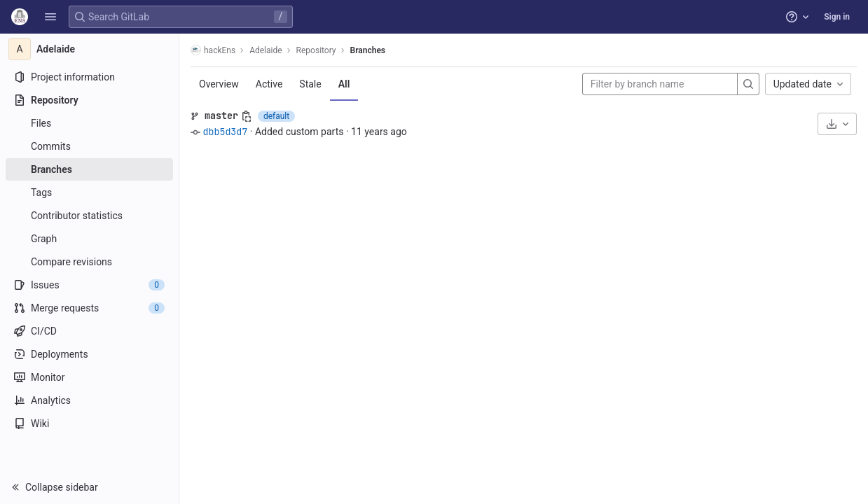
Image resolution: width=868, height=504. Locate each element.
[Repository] (89, 100)
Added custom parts (299, 131)
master (221, 115)
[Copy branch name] (246, 116)
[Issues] (89, 285)
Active (269, 84)
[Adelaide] (90, 49)
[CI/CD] (89, 331)
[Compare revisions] (89, 262)
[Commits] (89, 146)
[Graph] (89, 238)
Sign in (837, 17)
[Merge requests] (89, 308)
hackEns (213, 50)
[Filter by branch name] (660, 84)
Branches (367, 50)
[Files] (89, 123)
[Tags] (89, 192)
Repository (316, 50)
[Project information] (89, 77)
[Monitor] (89, 377)
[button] (50, 17)
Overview (219, 84)
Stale (310, 84)
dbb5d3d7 (224, 131)
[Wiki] (89, 423)
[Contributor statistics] (89, 215)
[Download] (837, 124)
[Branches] (89, 169)
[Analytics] (89, 400)
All (344, 84)
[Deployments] (89, 354)
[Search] (748, 84)
